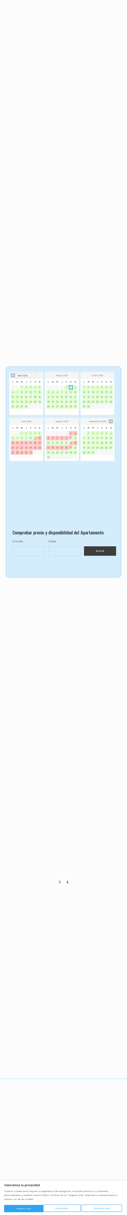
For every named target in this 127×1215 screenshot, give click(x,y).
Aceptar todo (103, 1208)
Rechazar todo (63, 1208)
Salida (52, 561)
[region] (63, 1198)
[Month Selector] (26, 394)
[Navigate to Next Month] (111, 440)
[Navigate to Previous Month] (13, 394)
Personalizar (23, 1208)
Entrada (18, 561)
